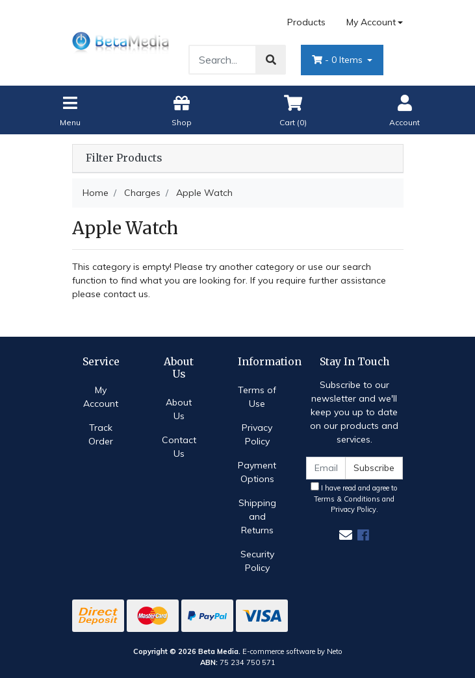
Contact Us (179, 446)
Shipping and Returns (257, 516)
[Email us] (345, 535)
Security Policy (257, 561)
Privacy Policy (257, 434)
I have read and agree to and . (354, 498)
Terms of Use (257, 396)
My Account (100, 396)
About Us (179, 409)
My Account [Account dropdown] (371, 22)
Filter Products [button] (124, 158)
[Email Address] (326, 468)
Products (306, 22)
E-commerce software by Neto (292, 651)
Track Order (100, 434)
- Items (338, 60)
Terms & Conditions (347, 498)
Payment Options (257, 472)
